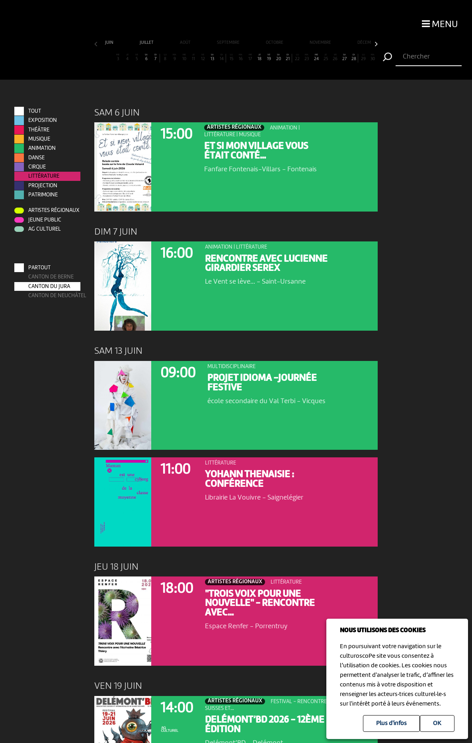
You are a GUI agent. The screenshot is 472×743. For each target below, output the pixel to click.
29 (363, 57)
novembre (321, 43)
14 (222, 57)
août (185, 43)
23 (306, 57)
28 (354, 57)
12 (203, 57)
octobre (275, 43)
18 (260, 57)
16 (240, 57)
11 (193, 57)
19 (269, 57)
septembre (228, 43)
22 (297, 57)
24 (316, 57)
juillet (147, 43)
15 (231, 57)
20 (278, 57)
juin (109, 43)
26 (335, 57)
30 (373, 57)
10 (184, 57)
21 (288, 57)
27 (344, 57)
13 (212, 57)
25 (326, 57)
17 (250, 57)
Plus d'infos (391, 723)
